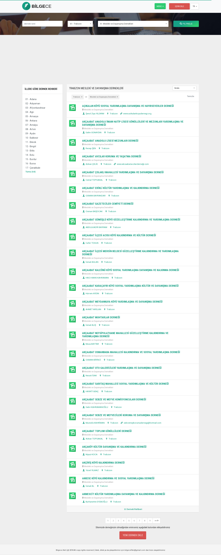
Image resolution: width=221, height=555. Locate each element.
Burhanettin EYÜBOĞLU (94, 501)
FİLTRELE (186, 24)
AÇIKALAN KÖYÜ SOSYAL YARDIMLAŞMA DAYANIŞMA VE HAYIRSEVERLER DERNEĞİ (128, 105)
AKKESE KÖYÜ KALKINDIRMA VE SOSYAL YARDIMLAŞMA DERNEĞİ (118, 478)
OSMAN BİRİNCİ (91, 359)
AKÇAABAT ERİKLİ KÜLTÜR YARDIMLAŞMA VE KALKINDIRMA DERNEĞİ (121, 188)
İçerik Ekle (179, 6)
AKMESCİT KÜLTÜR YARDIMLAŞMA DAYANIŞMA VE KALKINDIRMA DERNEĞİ (123, 494)
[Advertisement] (110, 62)
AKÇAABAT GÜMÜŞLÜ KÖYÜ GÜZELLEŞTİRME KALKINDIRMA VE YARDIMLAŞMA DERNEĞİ (131, 219)
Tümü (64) (30, 171)
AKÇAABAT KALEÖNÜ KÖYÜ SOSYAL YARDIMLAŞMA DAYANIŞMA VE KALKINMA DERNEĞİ (130, 270)
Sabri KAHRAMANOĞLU (95, 407)
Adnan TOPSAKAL (92, 438)
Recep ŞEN (89, 148)
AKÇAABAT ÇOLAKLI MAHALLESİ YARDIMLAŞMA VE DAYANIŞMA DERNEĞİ (123, 172)
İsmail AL (88, 486)
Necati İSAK (89, 375)
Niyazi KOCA (89, 454)
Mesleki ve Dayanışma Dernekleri (103, 97)
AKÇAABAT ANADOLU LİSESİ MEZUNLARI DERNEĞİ (110, 140)
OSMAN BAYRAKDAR (94, 195)
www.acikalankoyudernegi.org (135, 113)
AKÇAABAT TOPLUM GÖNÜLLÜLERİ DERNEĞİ (107, 431)
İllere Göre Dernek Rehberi (41, 88)
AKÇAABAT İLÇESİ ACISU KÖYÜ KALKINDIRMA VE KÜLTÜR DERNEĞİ (119, 235)
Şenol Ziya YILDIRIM (93, 113)
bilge (36, 6)
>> (156, 520)
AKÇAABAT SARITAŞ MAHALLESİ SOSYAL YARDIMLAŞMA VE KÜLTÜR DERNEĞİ (125, 383)
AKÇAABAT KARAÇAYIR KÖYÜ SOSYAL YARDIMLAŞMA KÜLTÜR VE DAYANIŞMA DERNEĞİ (130, 285)
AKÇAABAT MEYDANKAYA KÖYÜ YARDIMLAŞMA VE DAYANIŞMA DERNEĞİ (122, 301)
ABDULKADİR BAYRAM (94, 227)
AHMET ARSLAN (91, 309)
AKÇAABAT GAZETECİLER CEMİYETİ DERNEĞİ (107, 203)
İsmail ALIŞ (89, 325)
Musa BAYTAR (90, 344)
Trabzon (77, 97)
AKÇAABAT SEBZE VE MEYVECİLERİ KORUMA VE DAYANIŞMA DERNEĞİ (121, 415)
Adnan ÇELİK (90, 164)
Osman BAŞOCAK (92, 211)
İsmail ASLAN (90, 262)
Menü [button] (159, 6)
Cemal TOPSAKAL (92, 180)
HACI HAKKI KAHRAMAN (95, 277)
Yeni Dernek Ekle (133, 535)
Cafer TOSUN (90, 243)
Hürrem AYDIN (90, 293)
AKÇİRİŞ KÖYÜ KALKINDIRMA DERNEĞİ (103, 462)
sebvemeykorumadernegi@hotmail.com (140, 422)
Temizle (190, 96)
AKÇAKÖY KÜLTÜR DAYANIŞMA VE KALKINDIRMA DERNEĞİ (114, 446)
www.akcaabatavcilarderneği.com (131, 164)
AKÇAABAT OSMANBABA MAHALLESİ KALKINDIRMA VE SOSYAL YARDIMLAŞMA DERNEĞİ (131, 352)
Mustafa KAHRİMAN (93, 422)
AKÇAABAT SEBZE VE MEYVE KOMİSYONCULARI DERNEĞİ (114, 399)
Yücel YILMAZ (90, 470)
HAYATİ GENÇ (90, 391)
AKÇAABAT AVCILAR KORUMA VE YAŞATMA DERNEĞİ (111, 156)
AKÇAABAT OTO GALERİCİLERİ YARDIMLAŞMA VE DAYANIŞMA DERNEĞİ (122, 367)
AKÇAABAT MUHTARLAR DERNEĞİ (101, 317)
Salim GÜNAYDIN (91, 132)
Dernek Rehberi (132, 509)
